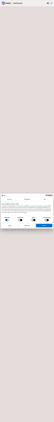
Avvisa (9, 225)
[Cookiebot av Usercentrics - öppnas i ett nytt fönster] (46, 195)
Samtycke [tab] (9, 199)
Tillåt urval (27, 225)
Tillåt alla (44, 225)
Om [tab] (44, 199)
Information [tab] (27, 199)
